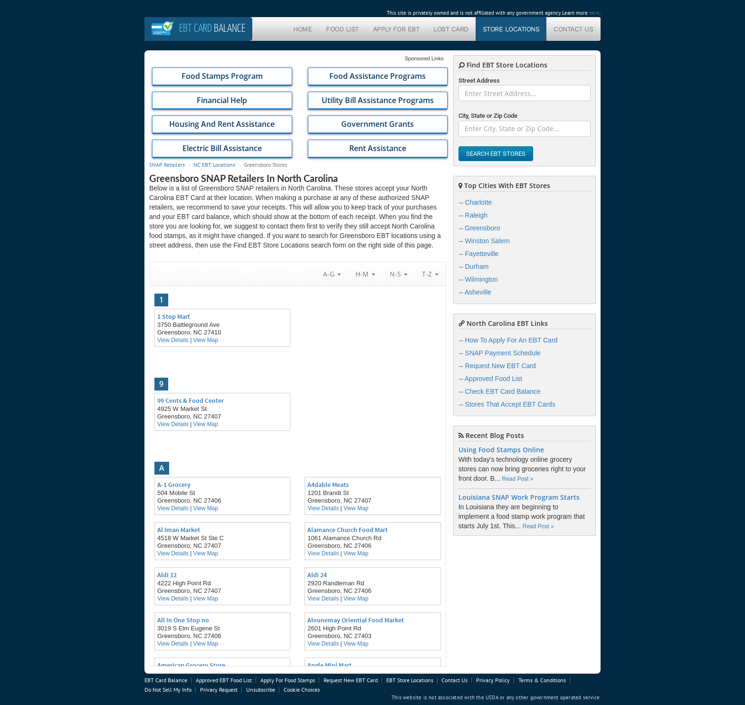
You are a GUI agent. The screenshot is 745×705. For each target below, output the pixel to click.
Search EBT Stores (495, 153)
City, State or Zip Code (487, 115)
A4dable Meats (328, 484)
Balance (212, 28)
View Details (173, 340)
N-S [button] (399, 273)
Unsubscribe (260, 689)
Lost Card (450, 29)
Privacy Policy (493, 680)
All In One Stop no (183, 620)
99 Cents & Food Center (190, 400)
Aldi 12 (167, 575)
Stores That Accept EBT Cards (510, 404)
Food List (342, 29)
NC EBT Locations (214, 164)
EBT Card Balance (165, 680)
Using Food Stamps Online (501, 450)
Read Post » (517, 479)
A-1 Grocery (174, 484)
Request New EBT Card (500, 366)
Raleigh (476, 215)
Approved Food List (493, 378)
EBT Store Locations (409, 680)
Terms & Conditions (542, 680)
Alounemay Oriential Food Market (355, 620)
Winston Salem (487, 241)
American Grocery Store (191, 665)
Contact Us (573, 29)
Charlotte (478, 202)
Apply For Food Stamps (287, 680)
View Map (205, 340)
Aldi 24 (317, 575)
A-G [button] (332, 273)
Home (302, 29)
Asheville (478, 292)
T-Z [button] (430, 273)
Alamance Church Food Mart (347, 529)
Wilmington (481, 279)
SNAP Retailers (167, 164)
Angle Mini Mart (329, 665)
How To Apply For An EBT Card (511, 340)
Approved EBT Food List (224, 680)
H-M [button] (365, 273)
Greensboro (482, 228)
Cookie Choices (302, 689)
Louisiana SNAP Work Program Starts (519, 497)
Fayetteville (482, 253)
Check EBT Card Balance (503, 391)
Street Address (479, 80)
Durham (477, 266)
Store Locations (511, 29)
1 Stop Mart (173, 316)
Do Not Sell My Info (167, 689)
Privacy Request (219, 689)
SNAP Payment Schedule (503, 353)
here (594, 13)
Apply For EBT (396, 29)
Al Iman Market (178, 529)
